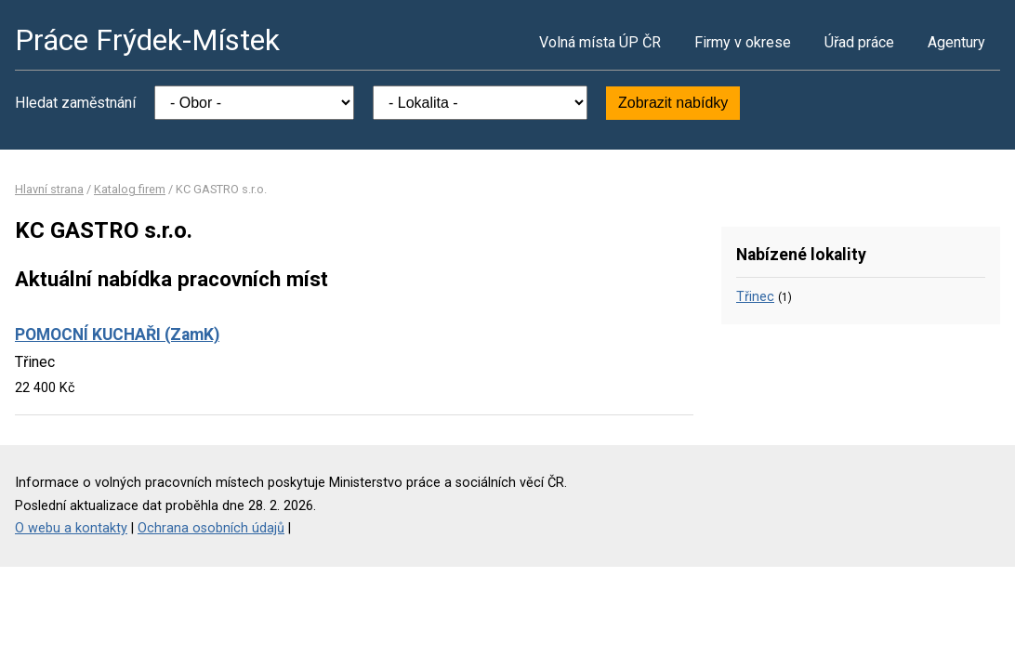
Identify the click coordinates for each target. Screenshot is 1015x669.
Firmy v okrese (742, 42)
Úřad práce (859, 42)
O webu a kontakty (71, 528)
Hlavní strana (49, 189)
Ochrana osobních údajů (211, 528)
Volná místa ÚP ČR (600, 42)
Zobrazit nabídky (673, 103)
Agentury (956, 42)
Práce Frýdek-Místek (147, 40)
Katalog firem (129, 189)
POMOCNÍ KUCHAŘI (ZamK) (117, 334)
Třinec (755, 297)
